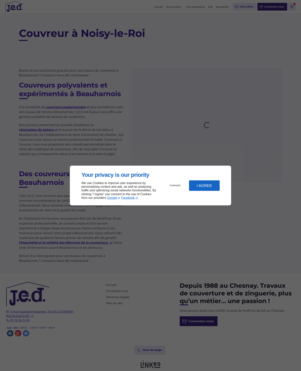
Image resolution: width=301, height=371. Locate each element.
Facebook (128, 197)
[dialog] (150, 185)
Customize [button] (175, 185)
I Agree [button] (204, 185)
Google (112, 197)
